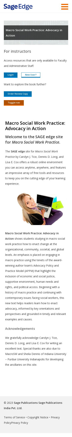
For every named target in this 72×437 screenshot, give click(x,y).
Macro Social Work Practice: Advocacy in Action (34, 32)
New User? (30, 74)
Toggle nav (14, 102)
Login (11, 74)
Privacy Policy (19, 423)
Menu (64, 7)
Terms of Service (14, 417)
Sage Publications (26, 403)
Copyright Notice (37, 417)
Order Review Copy (18, 93)
